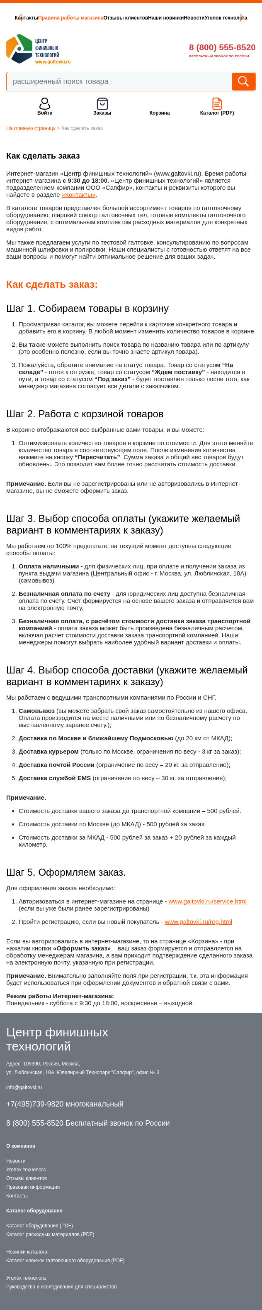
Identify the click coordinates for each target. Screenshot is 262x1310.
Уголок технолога (226, 18)
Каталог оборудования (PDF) (39, 1226)
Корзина (160, 113)
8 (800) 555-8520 (222, 47)
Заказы (102, 113)
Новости (194, 18)
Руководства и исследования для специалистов (61, 1287)
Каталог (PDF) (217, 113)
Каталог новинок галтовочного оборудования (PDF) (65, 1260)
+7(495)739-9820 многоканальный (65, 1104)
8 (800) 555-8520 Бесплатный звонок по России (88, 1123)
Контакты (26, 18)
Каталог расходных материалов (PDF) (50, 1234)
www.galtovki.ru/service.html (208, 901)
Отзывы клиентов (125, 18)
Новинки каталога (26, 1252)
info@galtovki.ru (24, 1087)
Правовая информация (33, 1187)
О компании (21, 1146)
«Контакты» (78, 194)
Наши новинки (166, 18)
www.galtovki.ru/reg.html (199, 921)
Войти (45, 113)
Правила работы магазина (70, 18)
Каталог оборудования (34, 1211)
